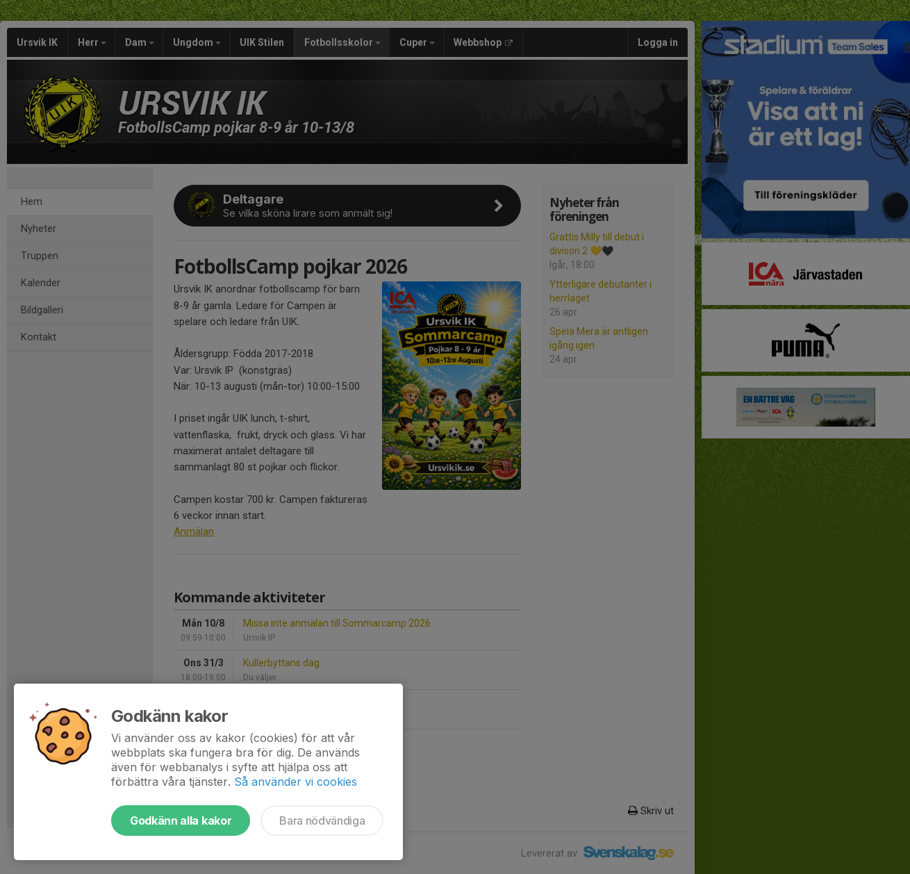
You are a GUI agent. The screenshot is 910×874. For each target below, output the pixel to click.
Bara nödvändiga (322, 820)
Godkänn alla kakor (180, 820)
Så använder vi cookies (295, 782)
